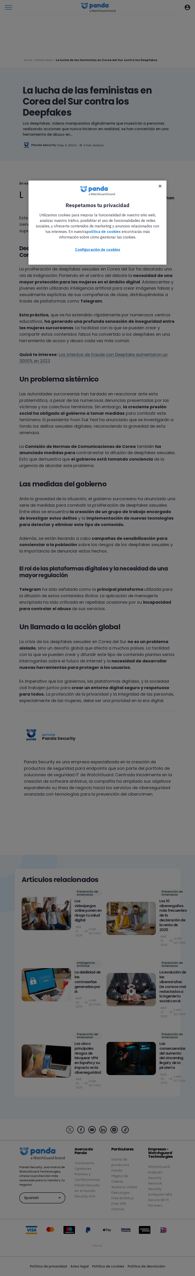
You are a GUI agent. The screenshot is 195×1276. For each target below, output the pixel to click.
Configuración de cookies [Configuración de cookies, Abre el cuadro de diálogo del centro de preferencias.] (97, 249)
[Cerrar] (160, 186)
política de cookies (104, 231)
